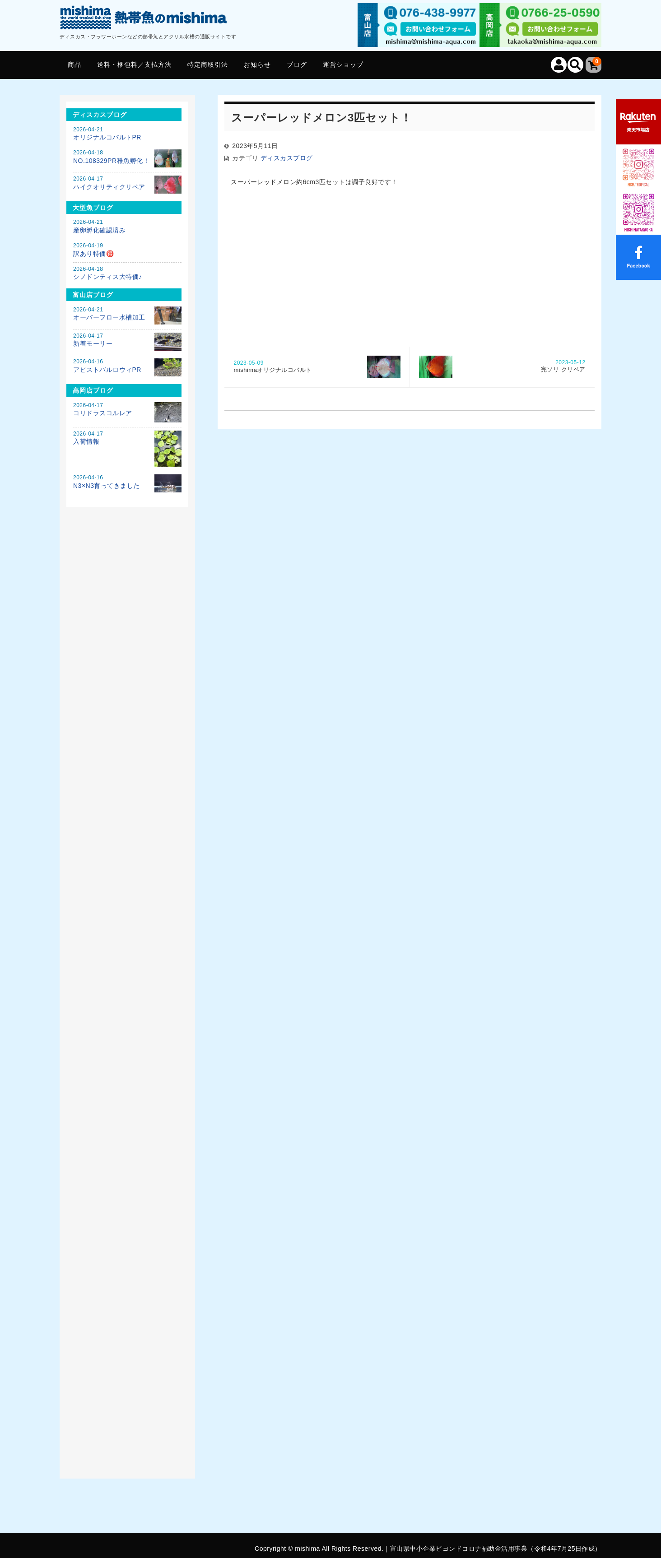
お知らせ (257, 64)
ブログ (297, 64)
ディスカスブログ (287, 158)
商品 (74, 64)
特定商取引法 (207, 64)
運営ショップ (343, 64)
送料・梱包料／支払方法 (134, 64)
